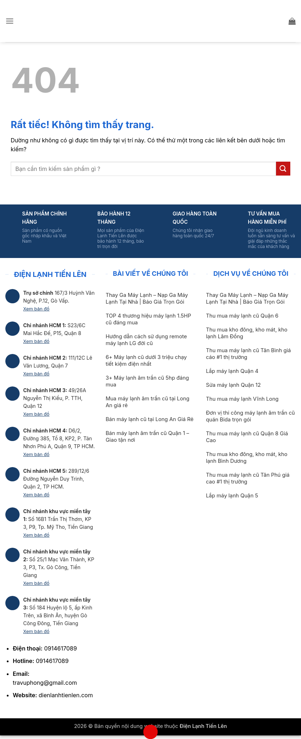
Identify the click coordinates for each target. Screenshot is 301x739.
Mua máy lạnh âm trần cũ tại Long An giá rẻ (147, 402)
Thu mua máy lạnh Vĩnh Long (242, 399)
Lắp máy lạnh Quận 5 (232, 495)
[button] (9, 21)
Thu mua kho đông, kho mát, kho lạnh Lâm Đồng (246, 333)
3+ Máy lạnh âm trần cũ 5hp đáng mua (147, 381)
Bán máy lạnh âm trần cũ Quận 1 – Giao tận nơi (147, 436)
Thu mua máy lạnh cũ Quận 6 (242, 316)
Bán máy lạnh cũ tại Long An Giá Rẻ (149, 419)
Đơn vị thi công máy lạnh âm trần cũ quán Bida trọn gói (250, 416)
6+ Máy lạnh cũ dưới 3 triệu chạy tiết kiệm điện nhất (146, 360)
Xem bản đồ (36, 309)
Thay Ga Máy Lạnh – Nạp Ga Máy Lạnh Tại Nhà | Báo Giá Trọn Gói (147, 298)
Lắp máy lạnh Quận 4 (232, 371)
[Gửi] (283, 169)
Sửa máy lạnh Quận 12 (233, 385)
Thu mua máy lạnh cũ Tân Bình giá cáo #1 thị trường (248, 353)
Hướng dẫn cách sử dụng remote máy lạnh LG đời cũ (146, 339)
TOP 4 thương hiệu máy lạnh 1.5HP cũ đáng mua (148, 319)
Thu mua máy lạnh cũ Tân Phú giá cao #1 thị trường (247, 478)
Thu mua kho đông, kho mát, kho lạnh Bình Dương (246, 457)
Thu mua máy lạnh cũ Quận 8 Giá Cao (247, 437)
